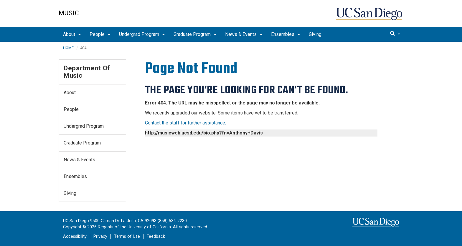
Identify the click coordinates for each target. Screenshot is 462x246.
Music (69, 13)
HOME (68, 48)
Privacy (100, 236)
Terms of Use (127, 236)
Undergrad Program (142, 34)
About (72, 34)
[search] (395, 34)
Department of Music (87, 71)
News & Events (243, 34)
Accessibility (75, 236)
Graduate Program (195, 34)
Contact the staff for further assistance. (185, 123)
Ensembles (285, 34)
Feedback (156, 236)
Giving (315, 34)
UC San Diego (369, 16)
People (100, 34)
